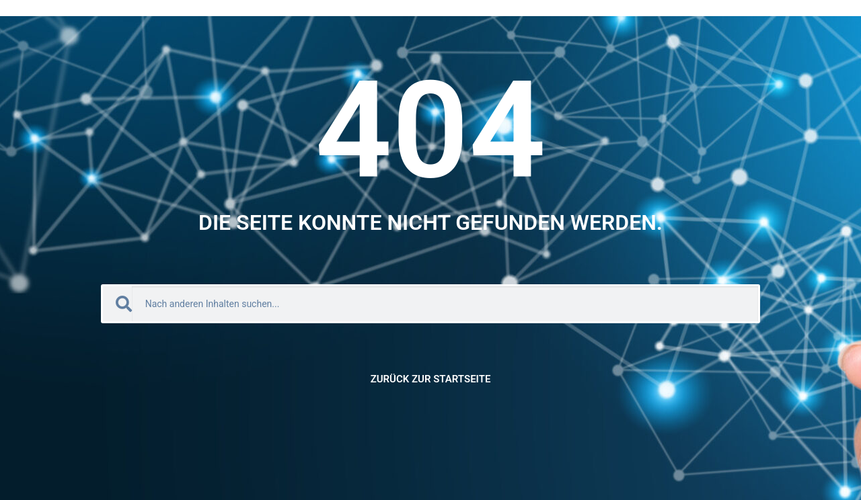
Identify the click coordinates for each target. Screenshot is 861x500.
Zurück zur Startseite (431, 379)
